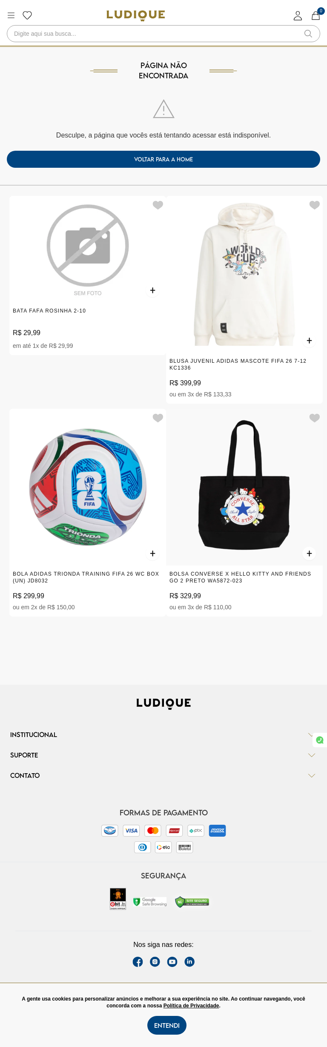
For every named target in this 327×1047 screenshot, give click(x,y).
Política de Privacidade (191, 1006)
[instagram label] (155, 962)
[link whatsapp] (320, 740)
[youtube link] (172, 962)
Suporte (163, 755)
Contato (163, 775)
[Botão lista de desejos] (27, 15)
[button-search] (308, 33)
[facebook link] (137, 962)
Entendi (167, 1025)
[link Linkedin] (189, 962)
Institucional (163, 734)
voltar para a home (163, 159)
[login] (298, 15)
